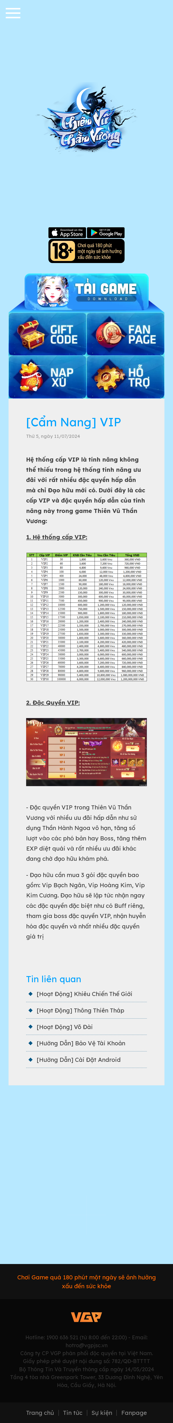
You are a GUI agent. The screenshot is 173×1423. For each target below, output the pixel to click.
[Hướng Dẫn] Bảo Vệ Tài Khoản (81, 1043)
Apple (67, 233)
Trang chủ (40, 1413)
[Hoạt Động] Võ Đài (65, 1026)
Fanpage (134, 1413)
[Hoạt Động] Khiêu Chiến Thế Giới (84, 993)
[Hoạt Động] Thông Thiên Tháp (80, 1010)
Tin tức (72, 1413)
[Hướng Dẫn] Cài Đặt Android (79, 1059)
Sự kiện (101, 1413)
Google (105, 233)
